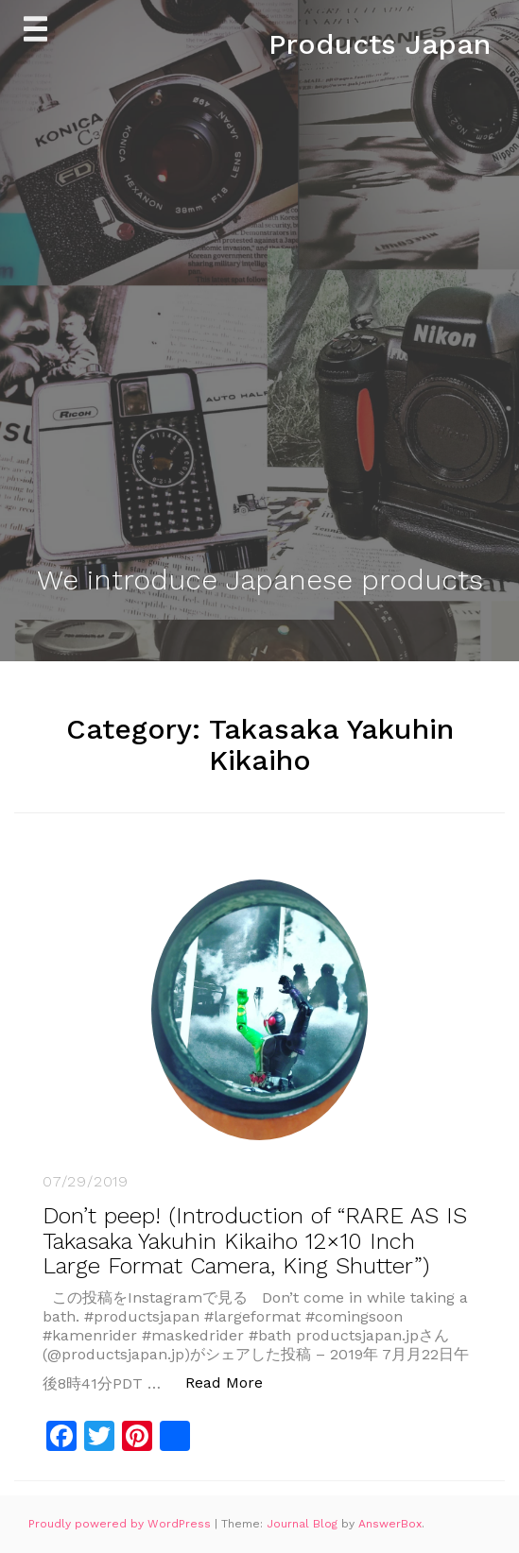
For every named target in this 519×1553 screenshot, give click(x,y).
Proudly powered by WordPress (121, 1523)
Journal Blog (304, 1523)
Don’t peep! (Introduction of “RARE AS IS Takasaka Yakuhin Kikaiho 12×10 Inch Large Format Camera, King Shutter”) (255, 1241)
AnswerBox (390, 1523)
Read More (234, 1381)
